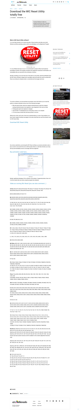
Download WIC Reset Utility (19, 122)
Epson (35, 5)
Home (13, 5)
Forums (34, 403)
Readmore (58, 105)
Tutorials (19, 5)
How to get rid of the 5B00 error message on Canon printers (60, 136)
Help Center (39, 405)
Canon (30, 5)
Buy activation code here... (19, 152)
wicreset (20, 8)
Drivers (25, 5)
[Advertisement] (20, 28)
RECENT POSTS (57, 68)
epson (15, 8)
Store (39, 401)
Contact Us (34, 405)
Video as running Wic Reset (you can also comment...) (28, 183)
